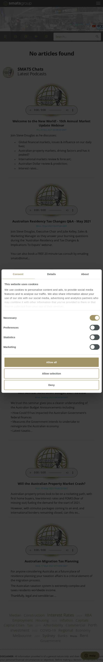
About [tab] (85, 273)
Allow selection (51, 373)
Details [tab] (51, 273)
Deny (51, 384)
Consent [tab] (18, 273)
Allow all (51, 362)
